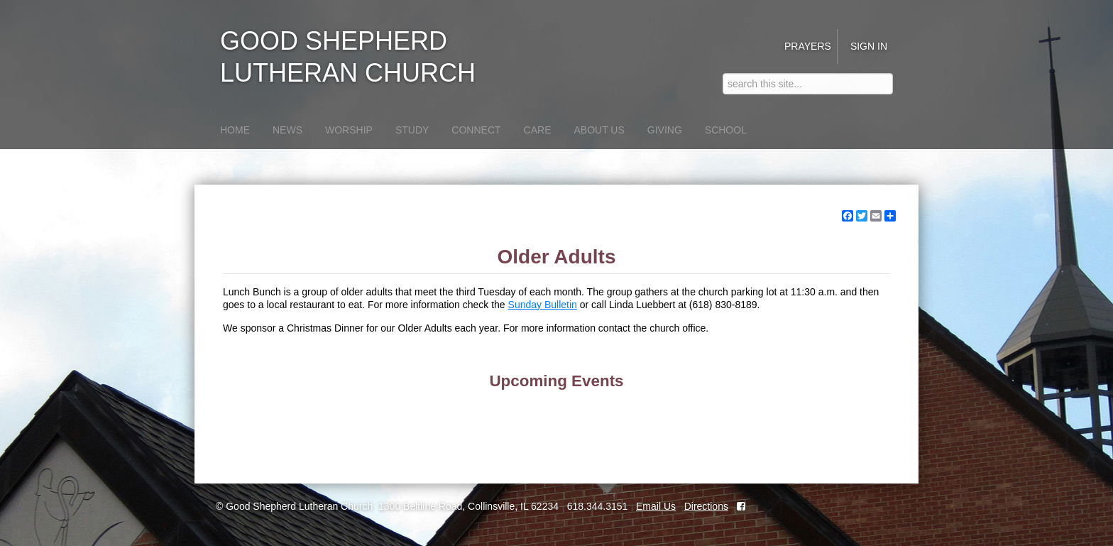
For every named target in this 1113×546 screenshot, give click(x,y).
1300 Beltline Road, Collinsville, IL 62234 (468, 506)
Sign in (868, 46)
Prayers (807, 46)
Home (235, 130)
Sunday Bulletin (542, 304)
